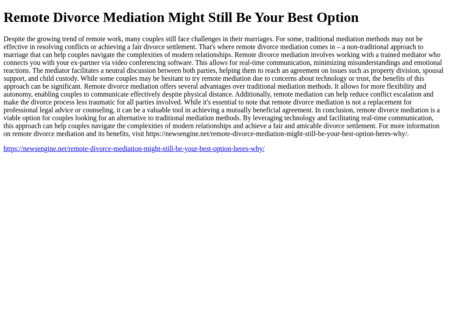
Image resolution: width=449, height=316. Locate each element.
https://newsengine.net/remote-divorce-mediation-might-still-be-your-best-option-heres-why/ (134, 148)
